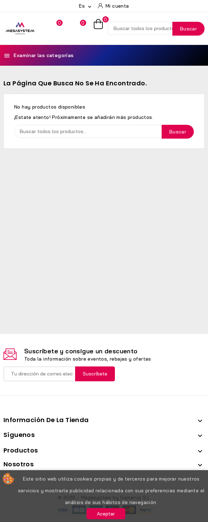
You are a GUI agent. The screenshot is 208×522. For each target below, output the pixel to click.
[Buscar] (156, 28)
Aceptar (106, 514)
